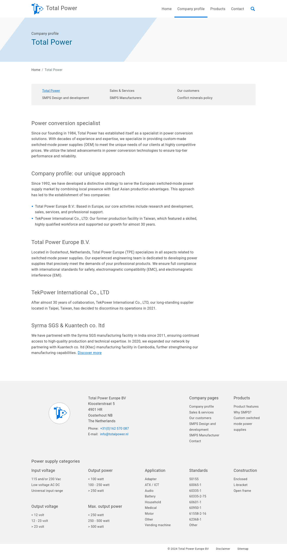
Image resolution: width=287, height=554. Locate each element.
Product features (246, 407)
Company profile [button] (191, 9)
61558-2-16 (197, 514)
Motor (149, 514)
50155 (194, 479)
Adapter (151, 479)
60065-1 (195, 485)
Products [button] (217, 9)
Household (153, 502)
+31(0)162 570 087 (114, 429)
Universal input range (47, 491)
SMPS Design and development (65, 98)
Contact (237, 9)
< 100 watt (96, 479)
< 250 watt (96, 515)
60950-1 (195, 508)
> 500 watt (96, 527)
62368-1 (195, 519)
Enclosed (240, 479)
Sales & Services (122, 91)
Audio (149, 491)
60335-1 (195, 491)
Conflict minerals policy (195, 98)
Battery (150, 496)
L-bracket (241, 485)
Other (149, 519)
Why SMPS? (243, 412)
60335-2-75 (197, 496)
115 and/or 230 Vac (46, 479)
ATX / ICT (152, 485)
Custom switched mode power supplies (247, 423)
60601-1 (195, 502)
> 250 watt (96, 491)
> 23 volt (37, 527)
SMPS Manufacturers (125, 98)
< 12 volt (37, 515)
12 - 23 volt (39, 521)
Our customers (188, 91)
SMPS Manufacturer (204, 435)
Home (167, 9)
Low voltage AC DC (45, 485)
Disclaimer (223, 548)
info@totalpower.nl (114, 434)
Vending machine (158, 525)
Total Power (51, 91)
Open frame (242, 491)
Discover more (90, 353)
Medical (151, 508)
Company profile (201, 407)
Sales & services (201, 412)
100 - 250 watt (99, 485)
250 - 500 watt (99, 521)
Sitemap (242, 548)
